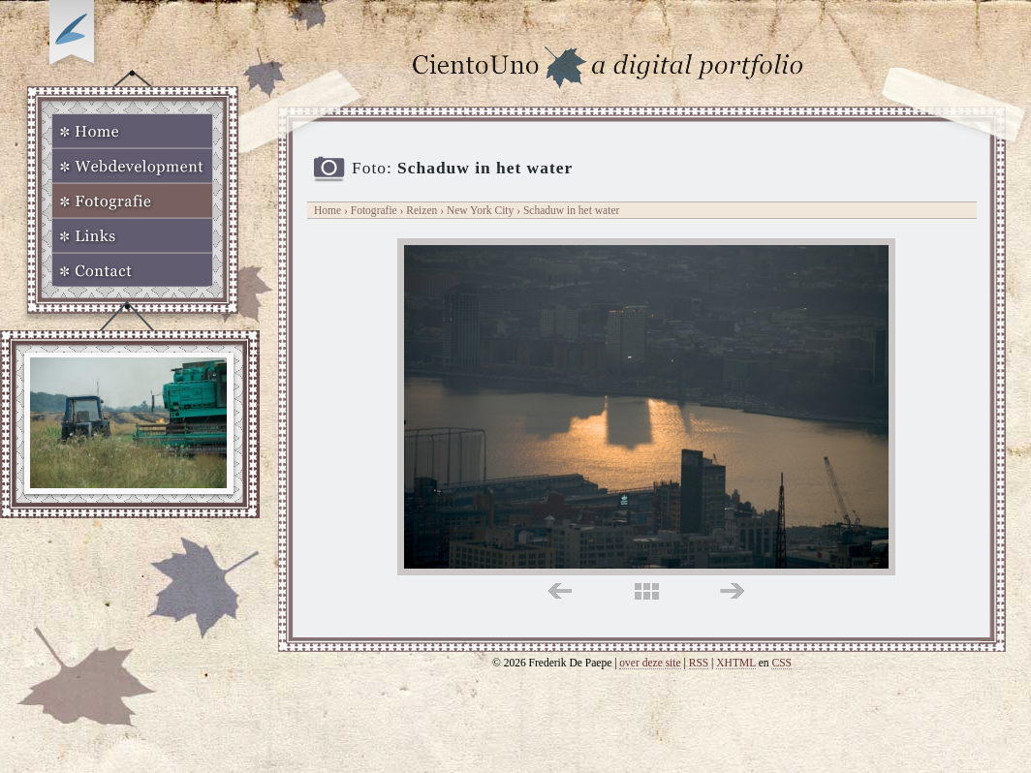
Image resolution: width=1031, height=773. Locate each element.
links (560, 591)
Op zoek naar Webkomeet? (74, 36)
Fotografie (132, 200)
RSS (699, 662)
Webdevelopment (132, 165)
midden (647, 591)
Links (132, 235)
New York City (481, 210)
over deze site (649, 662)
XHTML (736, 662)
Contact (132, 270)
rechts (732, 591)
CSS (781, 662)
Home (132, 130)
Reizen (421, 210)
